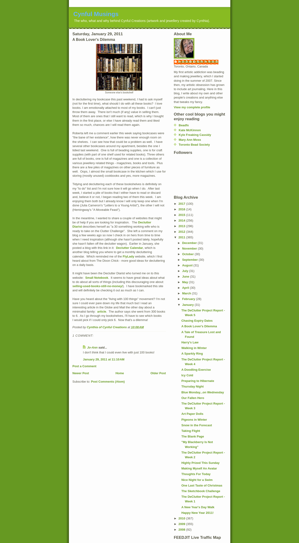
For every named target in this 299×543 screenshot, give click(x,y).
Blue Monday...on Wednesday (202, 392)
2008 (182, 529)
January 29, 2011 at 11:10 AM (104, 359)
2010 (182, 518)
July (185, 271)
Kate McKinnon (190, 130)
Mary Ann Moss (190, 139)
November (190, 248)
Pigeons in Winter (194, 419)
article (101, 311)
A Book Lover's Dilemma (199, 326)
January (188, 305)
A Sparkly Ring (192, 353)
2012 (182, 231)
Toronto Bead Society (194, 144)
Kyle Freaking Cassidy (195, 135)
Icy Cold (187, 375)
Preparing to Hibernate (197, 381)
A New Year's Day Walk (197, 507)
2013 (182, 226)
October (188, 254)
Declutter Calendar (129, 248)
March (187, 293)
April (186, 287)
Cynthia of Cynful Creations (198, 61)
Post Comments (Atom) (108, 381)
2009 (182, 524)
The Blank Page (192, 436)
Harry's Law (189, 342)
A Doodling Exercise (196, 369)
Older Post (158, 373)
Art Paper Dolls (192, 414)
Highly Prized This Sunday (200, 463)
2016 (182, 209)
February (189, 299)
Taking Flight (190, 431)
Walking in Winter (193, 348)
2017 (182, 203)
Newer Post (80, 373)
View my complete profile (192, 107)
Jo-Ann (92, 347)
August (187, 265)
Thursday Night (192, 386)
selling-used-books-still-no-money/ (97, 286)
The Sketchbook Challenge (200, 491)
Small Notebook (96, 277)
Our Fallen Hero (192, 398)
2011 (182, 237)
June (186, 276)
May (185, 282)
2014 (182, 220)
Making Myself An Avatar (199, 468)
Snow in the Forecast (196, 425)
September (190, 259)
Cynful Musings (96, 14)
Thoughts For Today (195, 474)
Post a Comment (84, 366)
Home (119, 373)
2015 (182, 215)
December (190, 243)
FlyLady (128, 256)
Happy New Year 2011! (197, 513)
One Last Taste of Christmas (201, 485)
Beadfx (184, 125)
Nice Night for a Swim (197, 480)
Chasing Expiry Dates (197, 320)
